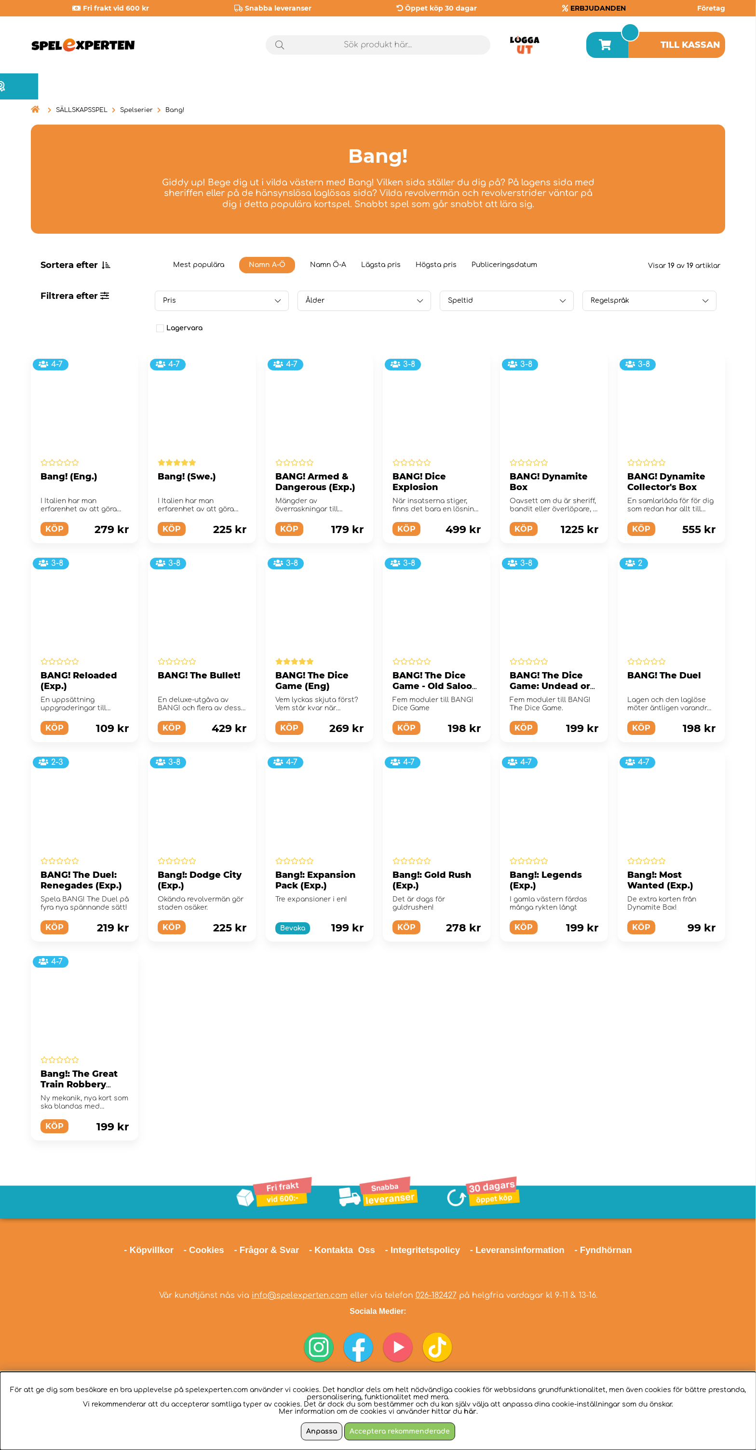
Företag (711, 8)
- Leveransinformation (517, 1250)
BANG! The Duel (664, 675)
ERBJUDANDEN (598, 8)
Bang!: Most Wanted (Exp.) (660, 880)
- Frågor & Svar (266, 1250)
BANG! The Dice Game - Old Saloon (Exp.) (435, 686)
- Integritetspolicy (422, 1250)
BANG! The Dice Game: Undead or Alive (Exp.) (550, 686)
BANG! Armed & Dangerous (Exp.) (315, 482)
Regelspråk (610, 300)
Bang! (174, 110)
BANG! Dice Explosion (419, 482)
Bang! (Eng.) (68, 476)
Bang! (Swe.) (187, 476)
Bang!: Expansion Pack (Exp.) (315, 880)
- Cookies (204, 1250)
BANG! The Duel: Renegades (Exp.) (81, 880)
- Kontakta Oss (342, 1250)
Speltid (460, 300)
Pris (169, 300)
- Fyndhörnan (603, 1250)
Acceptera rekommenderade (400, 1431)
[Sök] (378, 45)
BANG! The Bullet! (199, 675)
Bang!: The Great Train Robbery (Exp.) (79, 1084)
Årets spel (684, 86)
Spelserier (136, 110)
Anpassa (321, 1431)
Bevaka (292, 928)
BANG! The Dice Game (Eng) (312, 680)
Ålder (315, 300)
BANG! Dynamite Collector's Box (666, 482)
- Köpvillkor (149, 1250)
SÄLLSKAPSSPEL (82, 110)
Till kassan (690, 45)
